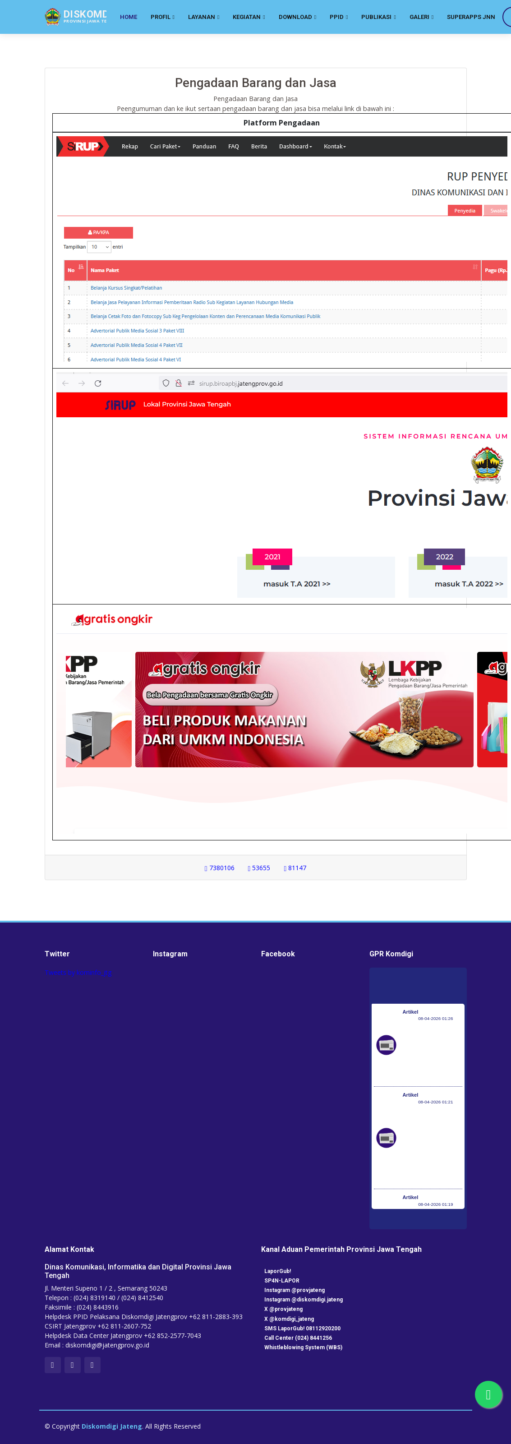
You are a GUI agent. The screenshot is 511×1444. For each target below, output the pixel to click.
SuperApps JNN (471, 17)
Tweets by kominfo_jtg (78, 972)
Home (128, 17)
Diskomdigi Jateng (112, 1426)
